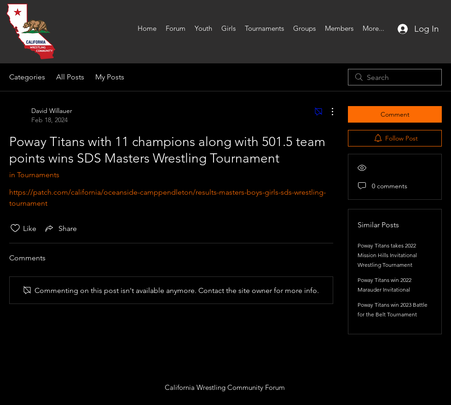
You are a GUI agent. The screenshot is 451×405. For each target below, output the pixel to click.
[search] (395, 77)
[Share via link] (60, 228)
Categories (27, 77)
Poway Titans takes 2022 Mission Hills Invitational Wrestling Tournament (387, 255)
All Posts (70, 77)
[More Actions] (327, 111)
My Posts (109, 77)
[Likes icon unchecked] (15, 228)
